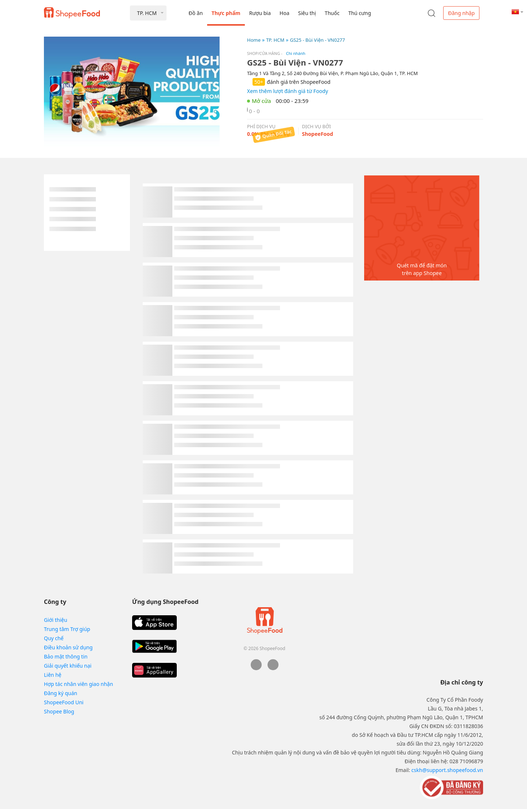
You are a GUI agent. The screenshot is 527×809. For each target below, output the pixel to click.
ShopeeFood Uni (63, 702)
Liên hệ (52, 674)
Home (254, 40)
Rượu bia (260, 13)
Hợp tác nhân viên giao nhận (78, 683)
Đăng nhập (461, 13)
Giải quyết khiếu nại (67, 665)
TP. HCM (275, 40)
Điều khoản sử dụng (68, 647)
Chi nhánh (296, 53)
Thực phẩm (226, 13)
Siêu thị (307, 13)
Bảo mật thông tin (65, 656)
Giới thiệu (55, 619)
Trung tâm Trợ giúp (67, 629)
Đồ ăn (195, 13)
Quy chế (54, 638)
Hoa (284, 13)
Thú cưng (359, 13)
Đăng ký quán (60, 693)
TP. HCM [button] (147, 13)
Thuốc (332, 13)
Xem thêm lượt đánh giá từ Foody (287, 91)
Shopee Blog (59, 711)
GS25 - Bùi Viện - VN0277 (317, 40)
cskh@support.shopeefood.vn (447, 770)
